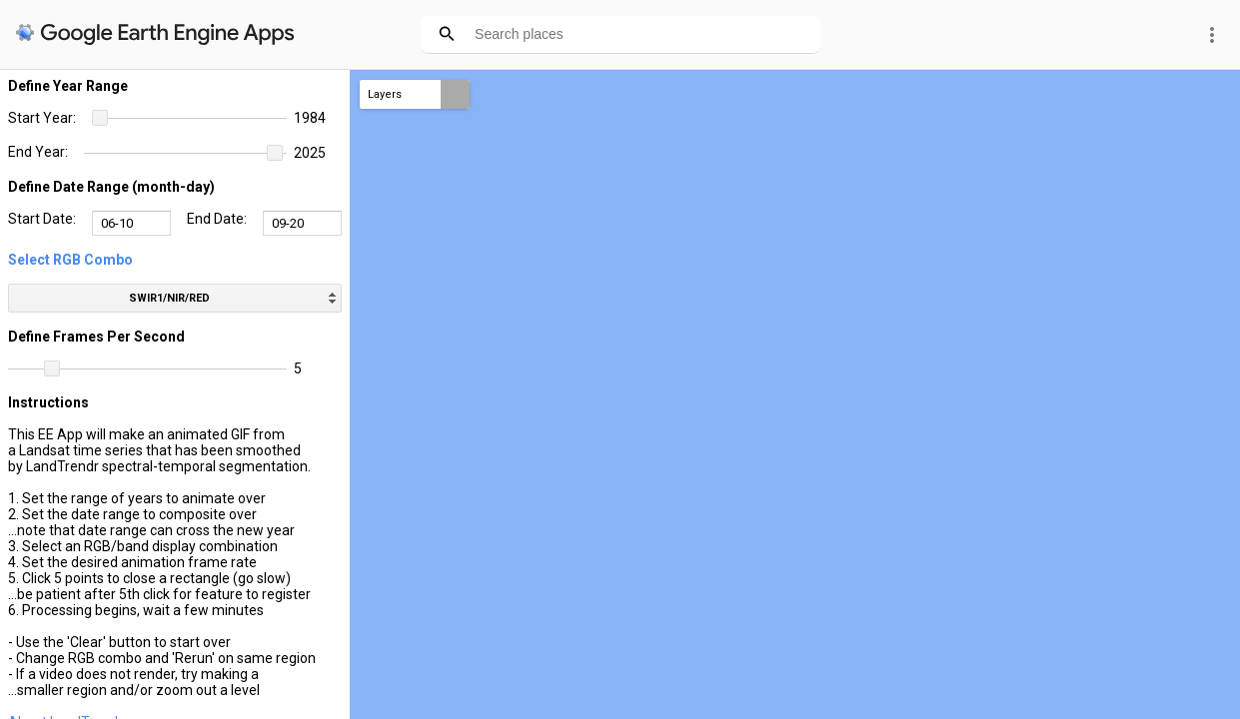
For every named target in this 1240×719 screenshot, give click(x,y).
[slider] (189, 119)
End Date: (217, 219)
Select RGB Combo (70, 260)
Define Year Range (68, 86)
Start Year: (42, 118)
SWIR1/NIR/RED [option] (169, 298)
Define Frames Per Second (96, 337)
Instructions (48, 402)
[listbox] (175, 298)
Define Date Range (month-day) (111, 187)
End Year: (38, 152)
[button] (100, 118)
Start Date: (42, 219)
